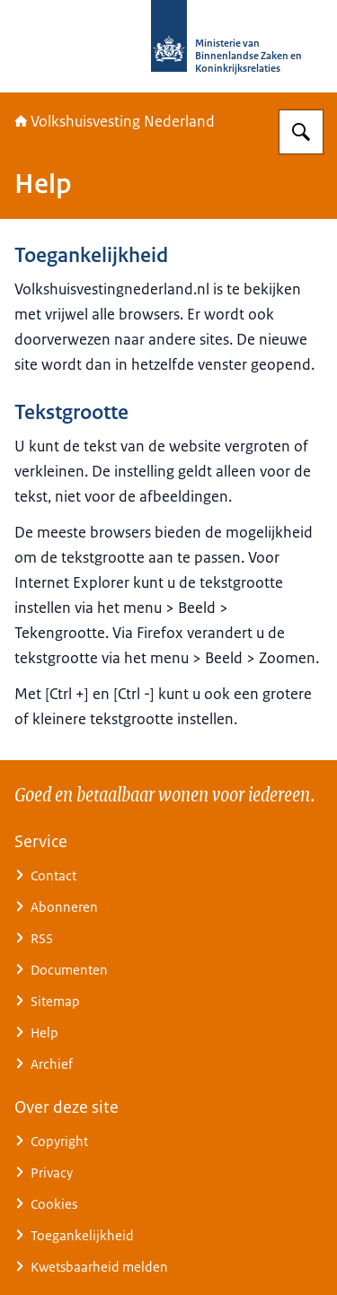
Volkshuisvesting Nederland (114, 121)
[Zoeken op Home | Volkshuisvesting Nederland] (301, 131)
